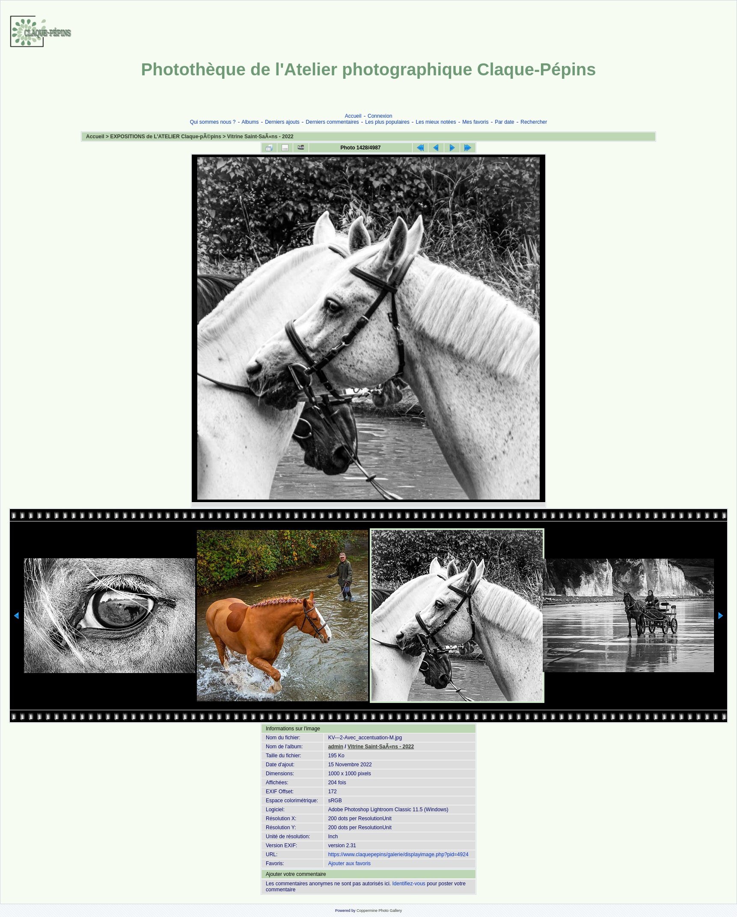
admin (335, 747)
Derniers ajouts (282, 122)
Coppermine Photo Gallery (379, 910)
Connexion (380, 116)
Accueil (353, 116)
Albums (250, 122)
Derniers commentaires (332, 122)
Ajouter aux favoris (349, 863)
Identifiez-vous (408, 884)
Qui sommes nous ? (213, 122)
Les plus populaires (387, 122)
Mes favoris (475, 122)
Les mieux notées (436, 122)
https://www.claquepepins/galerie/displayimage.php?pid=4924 (398, 854)
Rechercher (533, 122)
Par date (504, 122)
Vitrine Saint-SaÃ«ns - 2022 (260, 137)
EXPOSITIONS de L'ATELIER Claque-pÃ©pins (165, 137)
